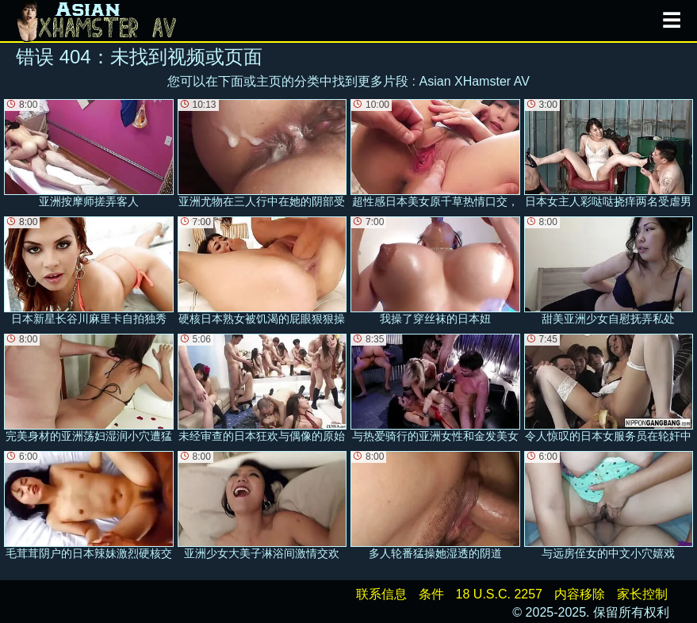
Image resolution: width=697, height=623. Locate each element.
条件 (431, 594)
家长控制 (642, 594)
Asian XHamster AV (474, 81)
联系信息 (381, 594)
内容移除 (579, 594)
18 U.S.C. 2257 (499, 594)
